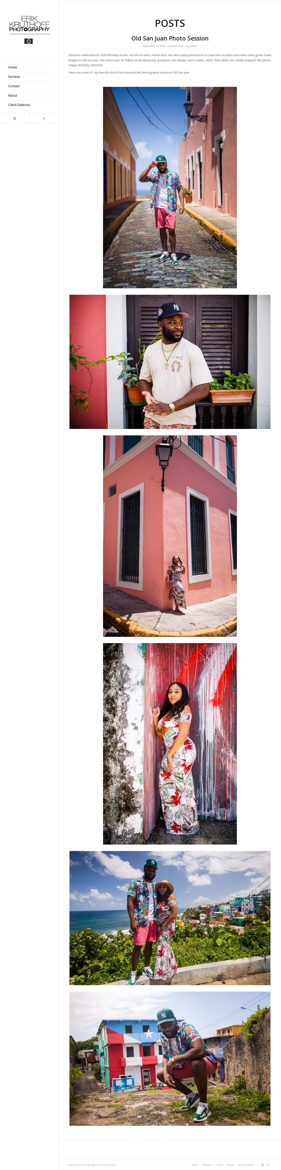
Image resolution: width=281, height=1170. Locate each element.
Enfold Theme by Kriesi (103, 1164)
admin (193, 46)
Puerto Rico (177, 46)
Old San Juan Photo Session (170, 38)
